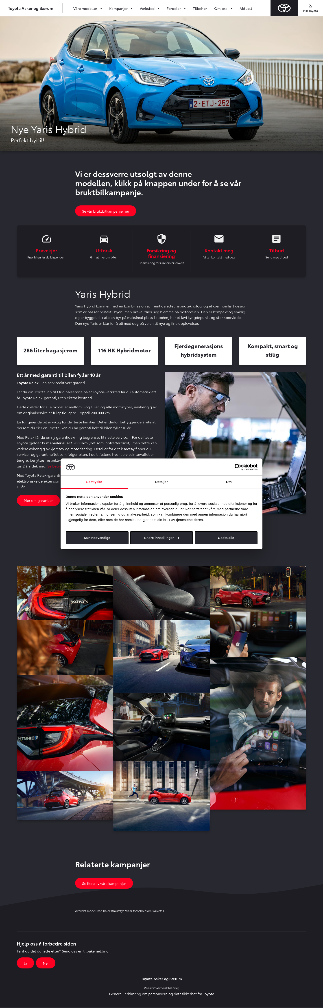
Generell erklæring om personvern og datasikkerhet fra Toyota (161, 994)
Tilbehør (200, 8)
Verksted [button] (147, 8)
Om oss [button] (221, 8)
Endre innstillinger (161, 538)
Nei (45, 963)
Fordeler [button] (174, 8)
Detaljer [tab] (161, 482)
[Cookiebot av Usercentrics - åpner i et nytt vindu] (238, 467)
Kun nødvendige (97, 538)
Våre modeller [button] (85, 8)
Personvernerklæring (161, 988)
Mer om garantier (38, 501)
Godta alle (226, 538)
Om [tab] (228, 482)
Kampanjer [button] (119, 8)
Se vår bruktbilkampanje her (105, 211)
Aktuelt (246, 8)
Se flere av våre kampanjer (104, 884)
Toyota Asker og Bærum (30, 8)
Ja (25, 963)
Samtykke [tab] (94, 482)
